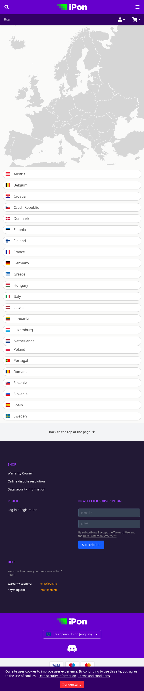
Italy (13, 296)
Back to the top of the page (72, 432)
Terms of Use (121, 532)
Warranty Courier (20, 473)
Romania (17, 371)
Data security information (26, 489)
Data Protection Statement (100, 536)
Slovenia (16, 393)
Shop (7, 19)
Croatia (16, 196)
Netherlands (20, 340)
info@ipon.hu (48, 590)
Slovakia (16, 382)
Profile (14, 501)
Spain (14, 405)
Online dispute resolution (26, 481)
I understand (72, 684)
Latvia (14, 307)
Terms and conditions (94, 676)
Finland (16, 240)
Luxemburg (19, 329)
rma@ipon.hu (48, 584)
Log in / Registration (23, 510)
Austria (15, 174)
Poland (15, 349)
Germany (17, 263)
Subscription (91, 545)
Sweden (16, 416)
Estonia (16, 229)
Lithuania (17, 318)
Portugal (17, 360)
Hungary (17, 285)
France (15, 251)
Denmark (17, 218)
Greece (15, 274)
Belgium (16, 185)
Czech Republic (22, 207)
